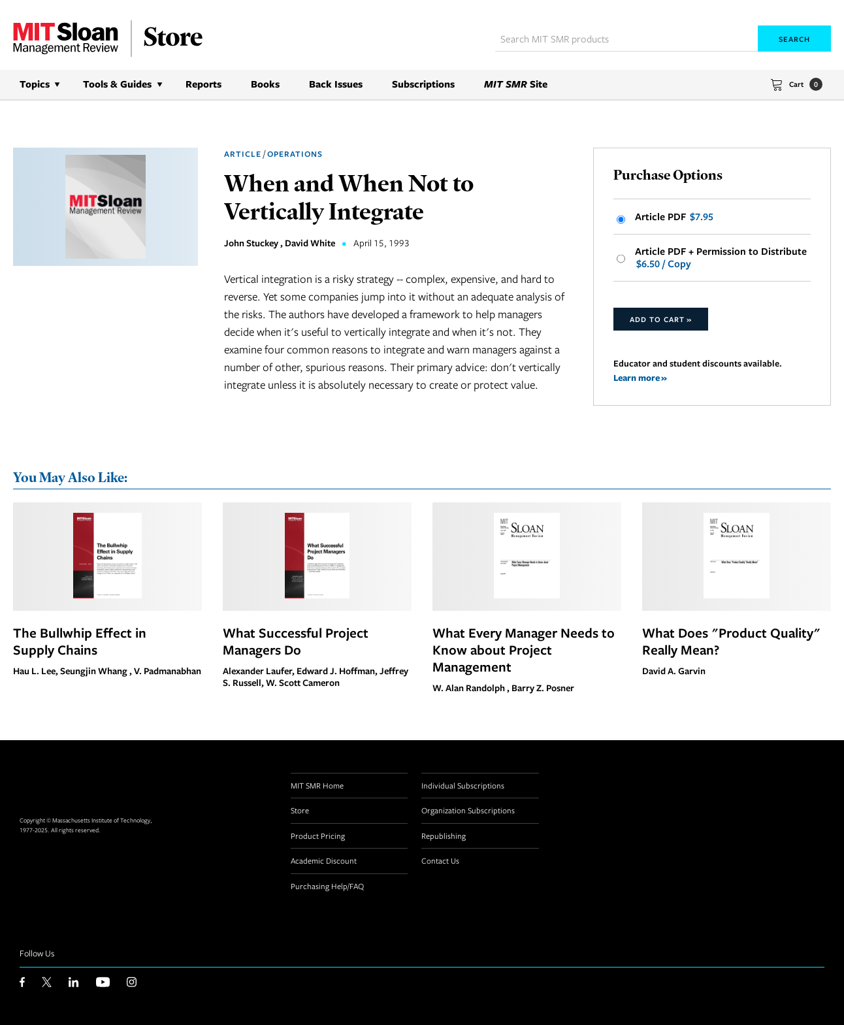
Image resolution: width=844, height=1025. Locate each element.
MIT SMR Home (317, 785)
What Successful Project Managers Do (295, 641)
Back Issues (336, 84)
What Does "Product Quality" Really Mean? (731, 641)
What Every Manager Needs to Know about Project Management (523, 649)
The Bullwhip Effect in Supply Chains (79, 641)
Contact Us (440, 860)
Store (300, 810)
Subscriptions (423, 84)
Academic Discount (324, 860)
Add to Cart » (661, 319)
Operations (295, 153)
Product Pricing (318, 835)
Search (794, 39)
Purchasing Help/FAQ (327, 886)
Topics (35, 84)
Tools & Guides (117, 84)
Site (515, 84)
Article (242, 153)
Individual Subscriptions (462, 785)
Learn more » (640, 377)
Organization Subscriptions (468, 810)
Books (265, 84)
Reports (203, 84)
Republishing (443, 835)
